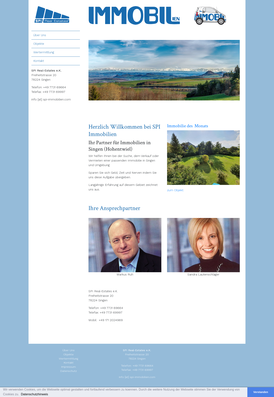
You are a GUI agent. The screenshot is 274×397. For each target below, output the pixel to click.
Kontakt (38, 61)
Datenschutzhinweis (34, 394)
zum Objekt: (175, 190)
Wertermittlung (43, 52)
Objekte (38, 43)
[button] (50, 394)
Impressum (68, 366)
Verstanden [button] (260, 392)
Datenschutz (68, 370)
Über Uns (39, 35)
